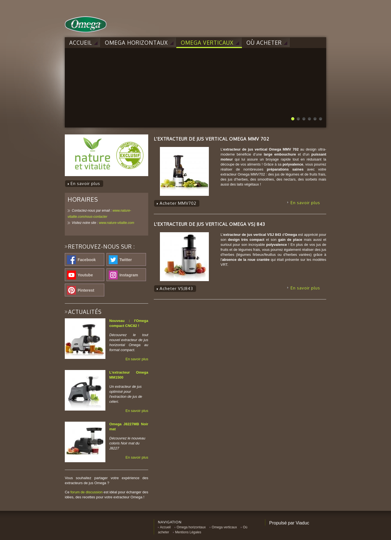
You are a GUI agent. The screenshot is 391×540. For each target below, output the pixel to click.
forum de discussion (86, 492)
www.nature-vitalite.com (116, 223)
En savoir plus (136, 359)
